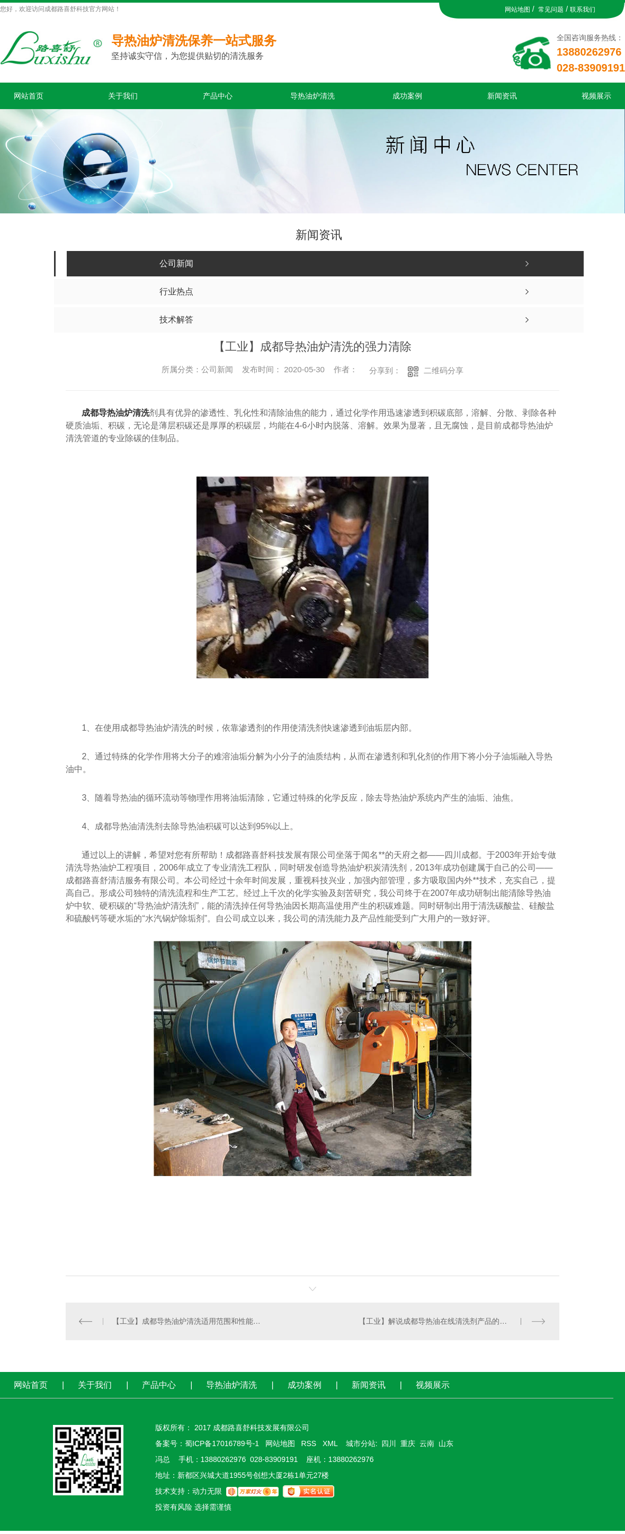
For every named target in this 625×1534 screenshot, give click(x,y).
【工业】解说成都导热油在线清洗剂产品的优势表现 (444, 1321)
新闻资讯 (502, 96)
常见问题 (551, 9)
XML (331, 1443)
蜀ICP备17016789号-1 (222, 1443)
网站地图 (517, 9)
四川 (388, 1443)
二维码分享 (443, 370)
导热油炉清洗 (312, 96)
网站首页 (28, 96)
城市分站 (361, 1443)
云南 (426, 1443)
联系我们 (582, 9)
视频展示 (596, 96)
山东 (446, 1443)
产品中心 (218, 96)
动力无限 (207, 1491)
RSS (309, 1443)
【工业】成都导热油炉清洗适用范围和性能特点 (189, 1321)
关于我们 (123, 96)
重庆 (407, 1443)
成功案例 (407, 96)
